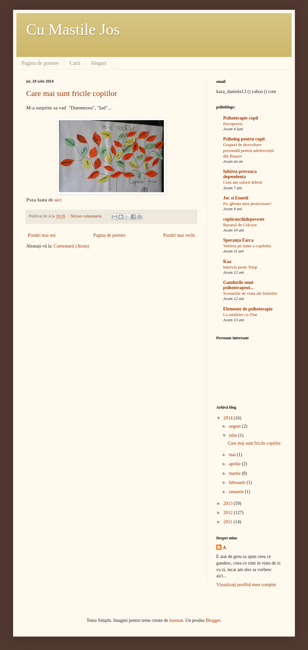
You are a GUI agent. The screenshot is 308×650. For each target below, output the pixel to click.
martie (235, 473)
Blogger (213, 620)
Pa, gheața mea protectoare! (247, 203)
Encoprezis (232, 123)
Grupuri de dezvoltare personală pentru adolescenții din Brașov (248, 150)
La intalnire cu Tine (240, 314)
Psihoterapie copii (240, 118)
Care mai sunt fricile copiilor (71, 93)
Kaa (227, 261)
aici (58, 199)
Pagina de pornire (40, 63)
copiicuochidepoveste (243, 219)
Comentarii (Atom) (71, 246)
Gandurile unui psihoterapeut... (238, 285)
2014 (228, 418)
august (235, 426)
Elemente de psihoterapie (248, 308)
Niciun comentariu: (87, 216)
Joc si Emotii (235, 197)
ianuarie (237, 491)
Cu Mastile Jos (73, 29)
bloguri (98, 63)
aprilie (235, 463)
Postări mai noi (42, 235)
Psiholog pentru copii (244, 139)
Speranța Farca (238, 240)
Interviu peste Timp (240, 267)
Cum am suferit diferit (242, 182)
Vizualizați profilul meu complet (246, 584)
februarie (237, 482)
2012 (228, 512)
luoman (176, 620)
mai (233, 454)
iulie (233, 435)
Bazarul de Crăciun (240, 224)
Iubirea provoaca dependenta (240, 174)
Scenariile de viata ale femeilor (250, 293)
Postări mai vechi (179, 235)
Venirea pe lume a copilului (247, 245)
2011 (228, 521)
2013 (228, 503)
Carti (75, 63)
